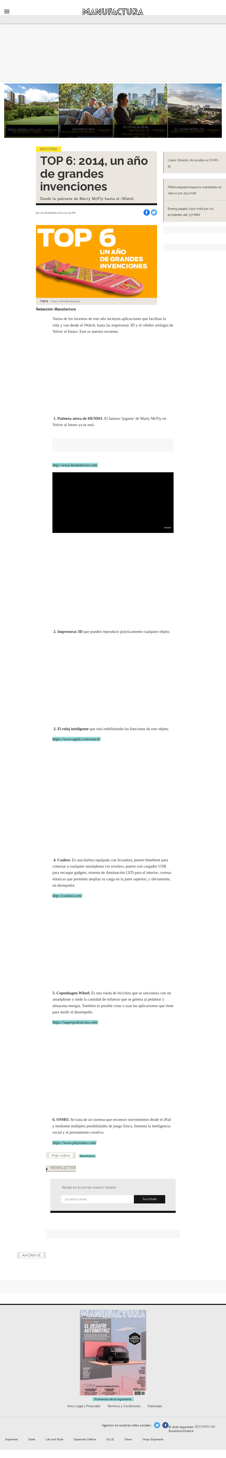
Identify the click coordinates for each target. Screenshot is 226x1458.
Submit (149, 1199)
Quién (31, 1439)
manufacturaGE (157, 1425)
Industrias (48, 149)
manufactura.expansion (165, 1425)
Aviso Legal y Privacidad (83, 1406)
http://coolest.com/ (67, 895)
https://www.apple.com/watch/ (76, 739)
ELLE (110, 1439)
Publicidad (155, 1406)
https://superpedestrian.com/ (75, 1022)
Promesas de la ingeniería (113, 1399)
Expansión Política (85, 1439)
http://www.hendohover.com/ (75, 465)
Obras (128, 1439)
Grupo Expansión (152, 1439)
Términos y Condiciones (123, 1406)
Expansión (11, 1439)
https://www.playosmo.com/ (74, 1143)
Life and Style (54, 1439)
